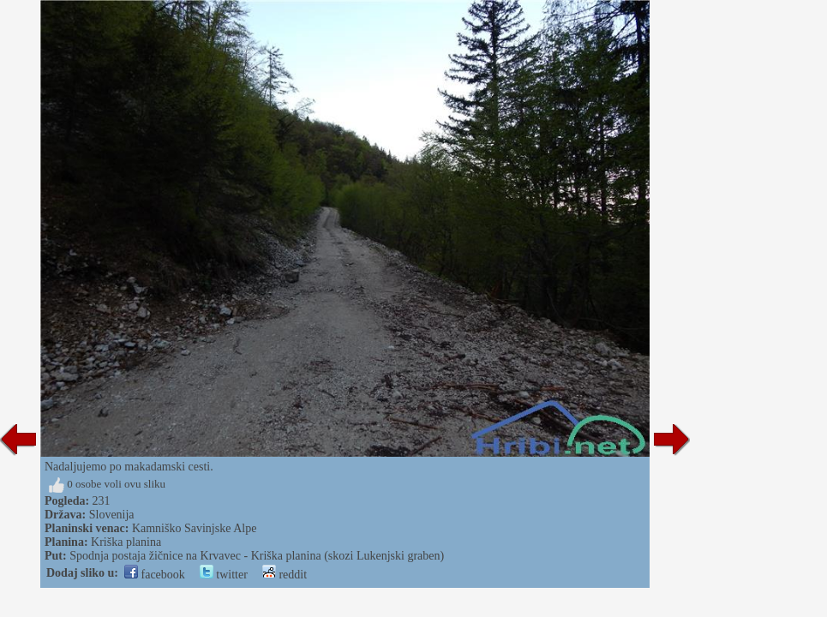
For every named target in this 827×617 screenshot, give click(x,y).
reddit (284, 574)
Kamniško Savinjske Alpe (194, 528)
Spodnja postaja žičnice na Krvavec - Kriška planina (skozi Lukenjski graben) (256, 555)
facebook (154, 574)
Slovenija (112, 514)
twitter (224, 574)
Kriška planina (126, 542)
